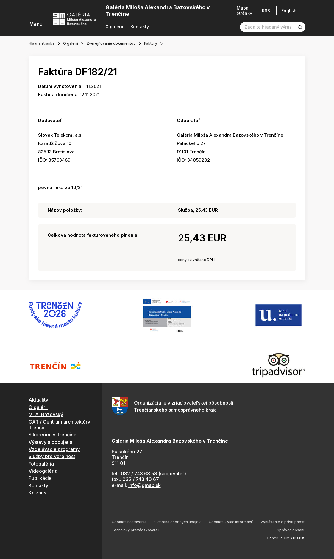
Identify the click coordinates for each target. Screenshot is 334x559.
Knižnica (38, 493)
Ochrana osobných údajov (177, 522)
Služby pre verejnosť (52, 456)
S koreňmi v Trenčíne (53, 435)
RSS (266, 10)
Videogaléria (43, 471)
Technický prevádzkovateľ (135, 530)
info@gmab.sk (144, 485)
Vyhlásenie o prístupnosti (282, 522)
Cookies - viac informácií (231, 522)
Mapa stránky (244, 10)
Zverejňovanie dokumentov (111, 43)
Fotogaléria (41, 464)
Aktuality (38, 400)
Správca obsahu (291, 530)
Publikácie (40, 478)
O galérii (114, 26)
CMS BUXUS (294, 538)
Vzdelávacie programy (54, 449)
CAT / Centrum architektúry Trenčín (59, 424)
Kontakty (139, 26)
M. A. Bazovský (46, 414)
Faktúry (150, 43)
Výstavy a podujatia (50, 442)
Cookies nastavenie (129, 522)
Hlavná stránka (41, 43)
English (288, 10)
